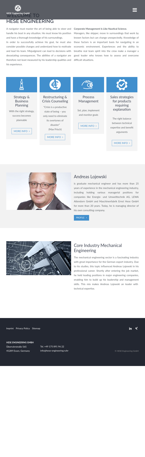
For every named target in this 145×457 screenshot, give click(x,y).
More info (21, 222)
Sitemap (36, 419)
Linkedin (130, 419)
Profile (80, 308)
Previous (4, 46)
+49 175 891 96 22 (54, 437)
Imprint (10, 419)
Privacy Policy (23, 419)
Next (141, 46)
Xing (136, 419)
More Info (88, 216)
